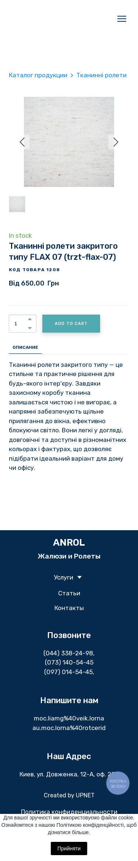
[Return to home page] (61, 18)
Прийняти (69, 848)
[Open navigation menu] (121, 18)
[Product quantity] (21, 323)
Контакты (69, 608)
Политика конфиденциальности (69, 811)
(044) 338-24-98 (68, 653)
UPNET (85, 795)
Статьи (69, 593)
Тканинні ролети (101, 75)
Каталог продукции (38, 75)
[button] (30, 319)
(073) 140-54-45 (69, 662)
